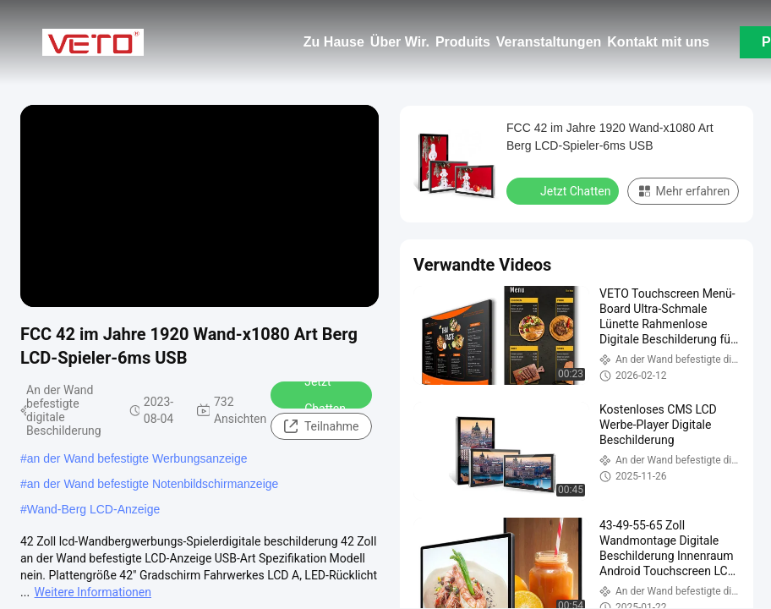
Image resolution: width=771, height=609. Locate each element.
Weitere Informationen (93, 592)
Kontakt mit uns (658, 42)
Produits (462, 42)
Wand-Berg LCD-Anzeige (93, 509)
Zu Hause (333, 42)
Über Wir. (399, 42)
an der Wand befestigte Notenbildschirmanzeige (153, 484)
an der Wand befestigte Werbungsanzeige (137, 458)
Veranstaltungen (548, 42)
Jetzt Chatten (314, 395)
